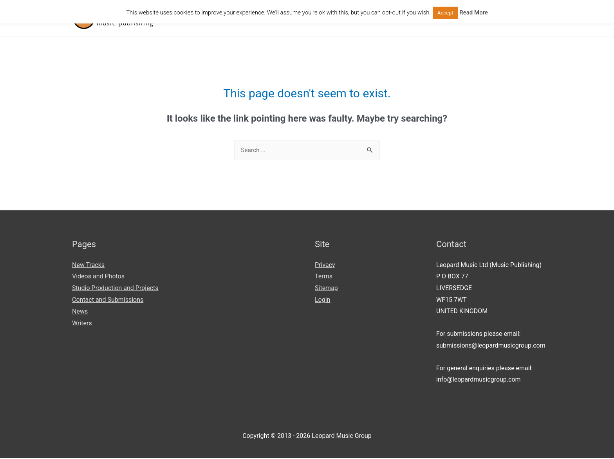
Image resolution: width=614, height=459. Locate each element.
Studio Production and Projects (115, 288)
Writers (82, 323)
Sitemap (326, 288)
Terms (323, 277)
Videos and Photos (98, 277)
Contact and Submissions (107, 300)
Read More (473, 12)
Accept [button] (445, 13)
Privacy (325, 265)
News (80, 312)
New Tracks (88, 265)
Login (322, 300)
